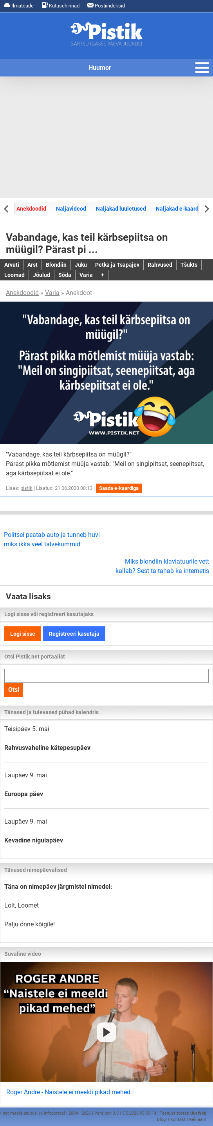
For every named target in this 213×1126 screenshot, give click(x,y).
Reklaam (197, 1119)
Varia (52, 293)
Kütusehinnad (60, 5)
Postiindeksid (106, 5)
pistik (26, 488)
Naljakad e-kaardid (179, 209)
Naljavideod (71, 209)
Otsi (13, 689)
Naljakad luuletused (121, 209)
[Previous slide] (7, 208)
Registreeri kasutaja (74, 634)
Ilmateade (19, 5)
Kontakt (178, 1119)
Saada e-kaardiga (119, 488)
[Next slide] (206, 208)
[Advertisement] (106, 137)
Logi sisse (22, 634)
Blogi (162, 1119)
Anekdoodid (31, 209)
